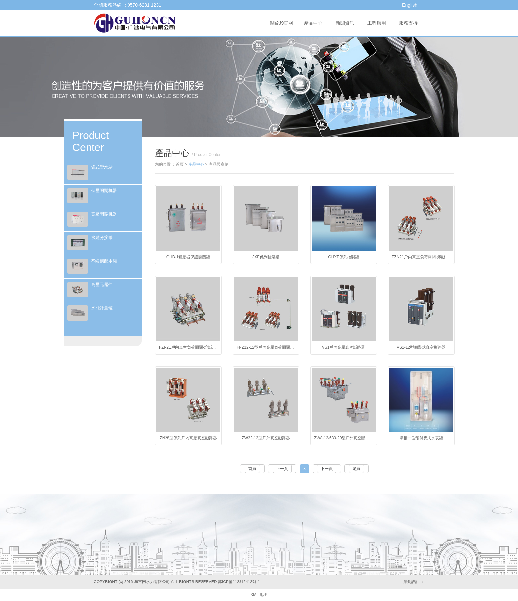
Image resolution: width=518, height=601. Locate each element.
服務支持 (408, 23)
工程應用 (376, 23)
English (409, 5)
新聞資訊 (345, 23)
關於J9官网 (281, 23)
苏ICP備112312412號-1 (239, 582)
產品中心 (313, 23)
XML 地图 (259, 594)
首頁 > (182, 164)
